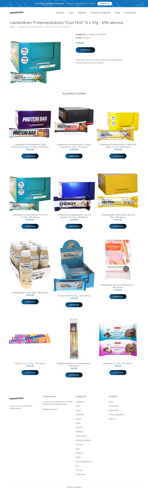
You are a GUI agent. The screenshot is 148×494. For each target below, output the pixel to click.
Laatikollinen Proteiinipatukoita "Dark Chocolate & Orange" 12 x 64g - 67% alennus (30, 148)
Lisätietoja (85, 53)
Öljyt (71, 14)
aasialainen (80, 404)
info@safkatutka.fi (50, 412)
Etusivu (12, 30)
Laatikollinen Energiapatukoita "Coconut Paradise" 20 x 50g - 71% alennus (74, 219)
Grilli (77, 409)
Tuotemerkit (130, 14)
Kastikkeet (80, 417)
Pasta (78, 460)
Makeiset (82, 14)
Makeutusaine (81, 439)
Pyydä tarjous (104, 3)
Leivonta (79, 430)
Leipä (78, 426)
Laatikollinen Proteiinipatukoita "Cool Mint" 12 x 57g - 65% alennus (30, 219)
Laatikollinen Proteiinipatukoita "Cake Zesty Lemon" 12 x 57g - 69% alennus (118, 148)
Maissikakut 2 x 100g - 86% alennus (118, 366)
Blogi (117, 14)
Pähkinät (60, 14)
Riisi (77, 469)
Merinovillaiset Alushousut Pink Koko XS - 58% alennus (118, 289)
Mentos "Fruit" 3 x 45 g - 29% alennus (30, 366)
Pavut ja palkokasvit (84, 464)
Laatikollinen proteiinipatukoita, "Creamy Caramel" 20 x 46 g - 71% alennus (74, 148)
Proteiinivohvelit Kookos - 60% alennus (74, 298)
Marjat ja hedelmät (100, 14)
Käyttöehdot (114, 413)
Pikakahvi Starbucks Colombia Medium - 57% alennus (74, 367)
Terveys (79, 473)
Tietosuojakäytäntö (117, 417)
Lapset (78, 422)
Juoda (78, 413)
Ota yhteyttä (114, 409)
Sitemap (112, 422)
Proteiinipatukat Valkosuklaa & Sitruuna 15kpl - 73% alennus (118, 219)
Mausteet (79, 447)
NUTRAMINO (101, 37)
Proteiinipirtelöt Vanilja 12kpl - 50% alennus (30, 295)
